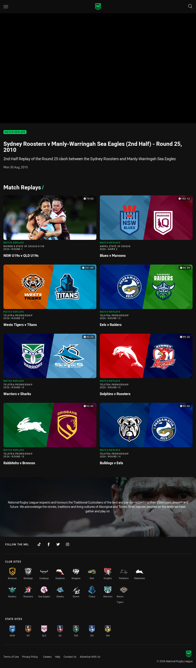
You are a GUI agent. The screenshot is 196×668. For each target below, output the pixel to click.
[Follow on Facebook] (48, 544)
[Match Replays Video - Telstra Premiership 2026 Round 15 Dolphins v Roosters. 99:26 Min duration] (146, 366)
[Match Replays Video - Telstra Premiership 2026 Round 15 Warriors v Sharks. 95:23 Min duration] (49, 366)
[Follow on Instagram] (67, 544)
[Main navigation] (5, 6)
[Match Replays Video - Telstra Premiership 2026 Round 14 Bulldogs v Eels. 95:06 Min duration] (146, 436)
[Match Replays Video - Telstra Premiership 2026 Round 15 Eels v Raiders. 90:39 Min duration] (146, 297)
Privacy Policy (30, 656)
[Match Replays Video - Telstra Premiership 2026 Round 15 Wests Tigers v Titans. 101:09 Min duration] (49, 297)
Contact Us (70, 656)
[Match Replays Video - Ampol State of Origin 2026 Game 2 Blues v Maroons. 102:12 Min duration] (146, 228)
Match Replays (15, 132)
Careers (47, 656)
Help (57, 656)
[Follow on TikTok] (39, 544)
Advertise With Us (90, 656)
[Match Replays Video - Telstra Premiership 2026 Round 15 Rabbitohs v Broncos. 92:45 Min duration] (49, 436)
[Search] (190, 6)
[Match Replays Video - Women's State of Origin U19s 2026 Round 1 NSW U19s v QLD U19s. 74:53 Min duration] (49, 228)
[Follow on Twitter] (58, 544)
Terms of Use (11, 656)
